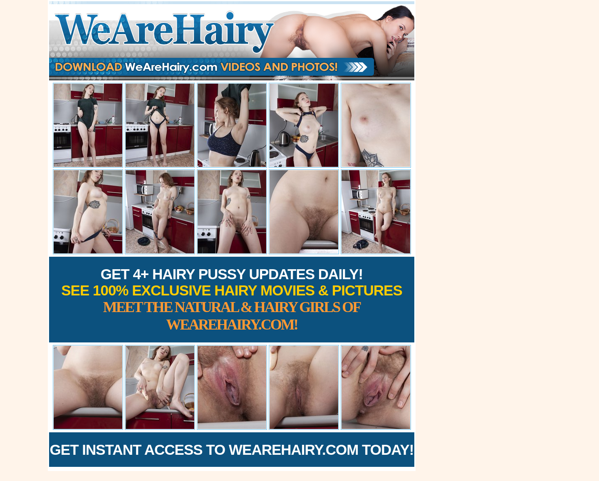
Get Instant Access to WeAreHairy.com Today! (232, 449)
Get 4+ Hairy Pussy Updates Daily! (231, 299)
